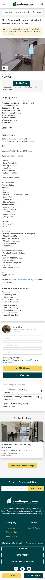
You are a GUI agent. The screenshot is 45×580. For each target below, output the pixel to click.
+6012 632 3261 (22, 555)
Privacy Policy (8, 362)
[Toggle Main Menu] (4, 4)
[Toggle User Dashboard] (42, 4)
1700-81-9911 (22, 549)
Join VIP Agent (34, 528)
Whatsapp (22, 375)
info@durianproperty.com (22, 561)
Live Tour (21, 83)
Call (11, 575)
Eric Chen (9, 139)
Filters (37, 12)
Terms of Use (29, 360)
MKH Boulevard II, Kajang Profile (26, 280)
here (13, 34)
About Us (11, 528)
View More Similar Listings (22, 466)
